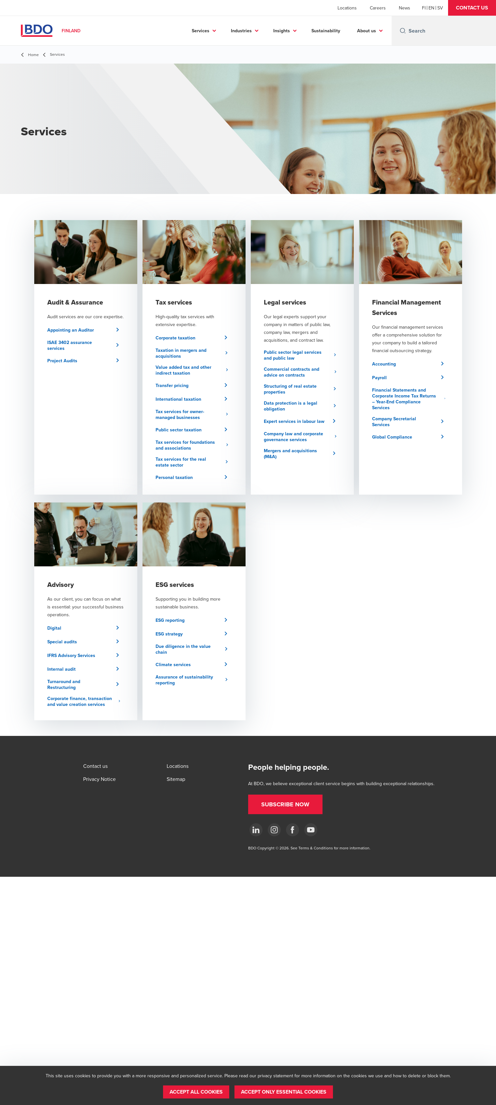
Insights (281, 30)
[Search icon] (402, 30)
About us (366, 30)
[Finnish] (424, 8)
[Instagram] (274, 830)
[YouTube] (311, 830)
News (404, 8)
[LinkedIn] (256, 830)
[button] (472, 8)
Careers (378, 8)
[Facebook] (292, 830)
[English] (431, 8)
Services (200, 30)
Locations (347, 8)
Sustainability (325, 30)
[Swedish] (440, 8)
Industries (241, 30)
